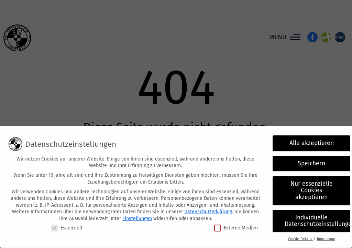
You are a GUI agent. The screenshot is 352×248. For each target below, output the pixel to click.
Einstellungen (137, 215)
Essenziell (66, 224)
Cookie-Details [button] (300, 236)
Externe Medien (236, 224)
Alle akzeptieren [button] (311, 140)
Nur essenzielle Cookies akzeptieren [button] (311, 187)
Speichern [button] (311, 160)
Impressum (326, 236)
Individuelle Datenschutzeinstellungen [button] (317, 218)
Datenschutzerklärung (208, 208)
